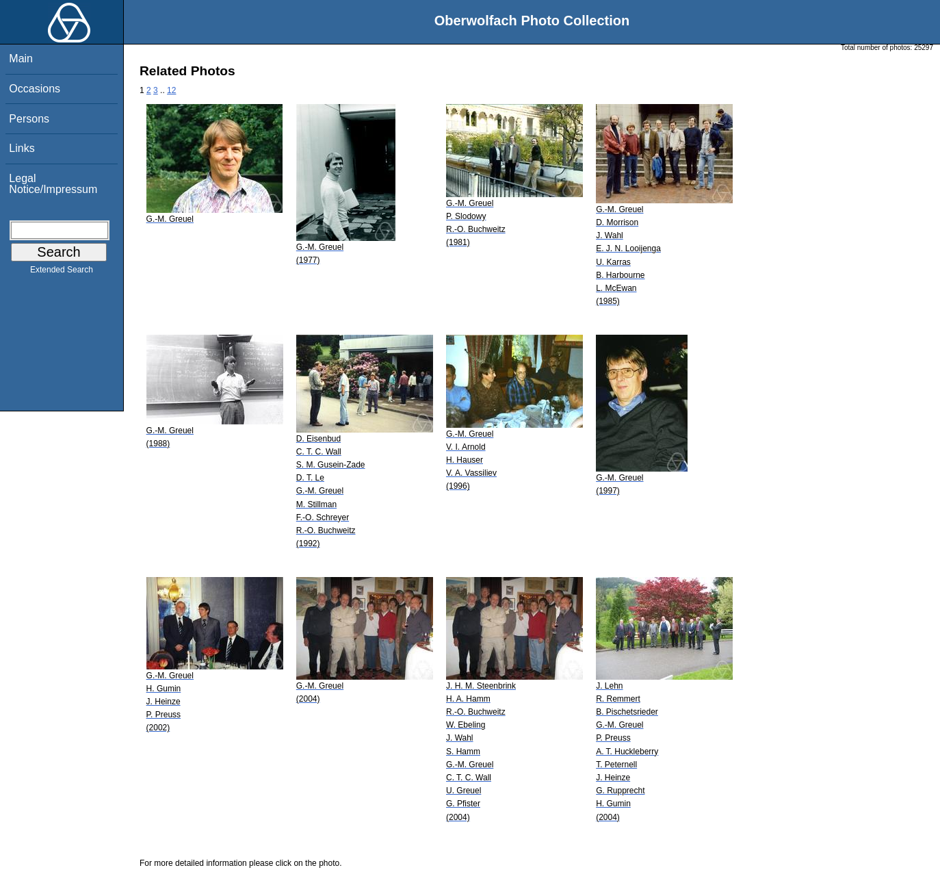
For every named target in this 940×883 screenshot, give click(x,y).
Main (21, 58)
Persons (29, 119)
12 (171, 90)
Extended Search (61, 272)
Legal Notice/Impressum (53, 183)
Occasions (34, 88)
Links (21, 148)
